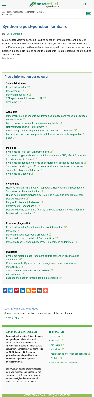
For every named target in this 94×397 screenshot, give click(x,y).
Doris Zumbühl (14, 33)
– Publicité (55, 358)
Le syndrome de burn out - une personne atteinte (34, 123)
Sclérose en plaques (33, 12)
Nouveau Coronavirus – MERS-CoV (26, 126)
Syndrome (13, 102)
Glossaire (7, 15)
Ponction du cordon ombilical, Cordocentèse (32, 238)
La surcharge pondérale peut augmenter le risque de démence (41, 130)
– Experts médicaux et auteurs (64, 362)
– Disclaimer (56, 349)
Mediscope (8, 58)
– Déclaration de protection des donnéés (69, 354)
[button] (91, 4)
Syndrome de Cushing (19, 173)
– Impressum (56, 336)
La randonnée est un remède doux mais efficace (34, 277)
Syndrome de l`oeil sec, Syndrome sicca (29, 151)
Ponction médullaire (18, 94)
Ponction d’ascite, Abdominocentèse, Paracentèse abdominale (41, 242)
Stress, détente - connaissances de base (29, 270)
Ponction (12, 231)
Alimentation (15, 274)
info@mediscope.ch (59, 395)
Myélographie (15, 91)
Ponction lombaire (18, 87)
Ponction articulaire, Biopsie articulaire (28, 234)
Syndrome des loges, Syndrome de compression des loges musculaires (46, 162)
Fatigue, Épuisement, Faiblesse (24, 202)
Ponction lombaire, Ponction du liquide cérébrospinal (36, 227)
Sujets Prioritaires (15, 12)
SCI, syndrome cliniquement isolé (26, 98)
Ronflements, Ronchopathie (23, 206)
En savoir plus (13, 318)
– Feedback (55, 340)
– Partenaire (55, 345)
